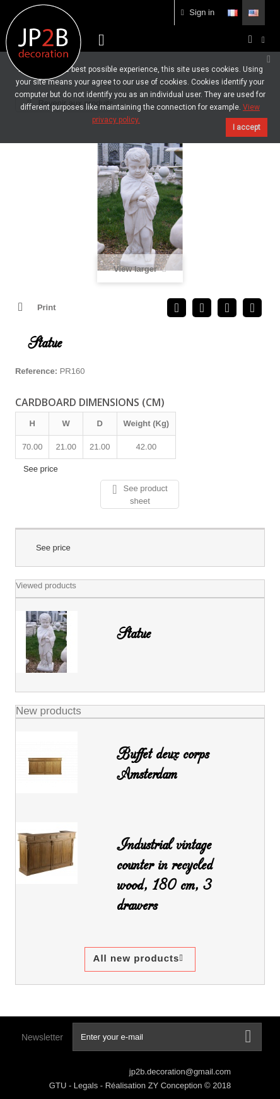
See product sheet (139, 494)
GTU (59, 1085)
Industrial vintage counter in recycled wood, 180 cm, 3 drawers (165, 875)
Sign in (197, 12)
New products (48, 711)
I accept (246, 127)
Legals (87, 1085)
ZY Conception (176, 1085)
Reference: (36, 371)
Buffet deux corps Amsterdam (163, 764)
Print (46, 307)
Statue (134, 634)
